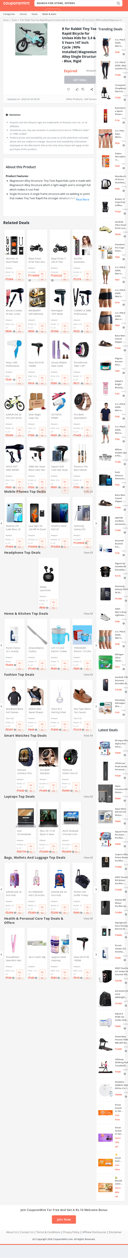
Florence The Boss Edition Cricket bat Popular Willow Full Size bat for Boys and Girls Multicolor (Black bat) (82, 468)
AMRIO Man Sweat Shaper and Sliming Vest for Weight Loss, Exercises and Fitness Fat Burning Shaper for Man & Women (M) (37, 710)
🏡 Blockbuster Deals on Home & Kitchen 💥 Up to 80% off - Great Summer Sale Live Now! (119, 1180)
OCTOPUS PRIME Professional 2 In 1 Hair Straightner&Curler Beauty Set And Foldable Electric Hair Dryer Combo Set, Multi (59, 416)
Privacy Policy (71, 1232)
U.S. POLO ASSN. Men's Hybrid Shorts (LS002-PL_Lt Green (120, 430)
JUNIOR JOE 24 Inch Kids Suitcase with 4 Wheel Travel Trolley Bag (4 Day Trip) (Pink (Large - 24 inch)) (14, 893)
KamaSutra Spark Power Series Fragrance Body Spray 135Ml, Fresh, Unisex (120, 111)
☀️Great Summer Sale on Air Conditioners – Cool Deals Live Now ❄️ (119, 1158)
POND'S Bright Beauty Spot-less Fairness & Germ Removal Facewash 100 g (120, 384)
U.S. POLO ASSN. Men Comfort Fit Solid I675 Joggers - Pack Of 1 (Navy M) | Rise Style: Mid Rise (121, 65)
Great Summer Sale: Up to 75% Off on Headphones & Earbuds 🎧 (119, 1131)
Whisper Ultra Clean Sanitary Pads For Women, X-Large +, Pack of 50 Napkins (120, 657)
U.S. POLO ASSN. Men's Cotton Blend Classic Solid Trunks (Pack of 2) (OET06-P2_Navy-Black (120, 293)
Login (34, 12)
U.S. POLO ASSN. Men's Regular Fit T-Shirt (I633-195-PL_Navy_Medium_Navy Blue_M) (120, 407)
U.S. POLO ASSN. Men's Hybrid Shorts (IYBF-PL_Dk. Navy (120, 43)
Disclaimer (115, 1232)
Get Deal (80, 80)
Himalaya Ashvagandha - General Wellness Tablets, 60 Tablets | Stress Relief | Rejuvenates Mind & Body (120, 703)
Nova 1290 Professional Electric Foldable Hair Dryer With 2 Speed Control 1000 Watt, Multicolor (13, 364)
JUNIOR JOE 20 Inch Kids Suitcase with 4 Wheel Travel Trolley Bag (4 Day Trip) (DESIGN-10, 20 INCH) (59, 893)
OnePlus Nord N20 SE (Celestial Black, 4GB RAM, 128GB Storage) (59, 527)
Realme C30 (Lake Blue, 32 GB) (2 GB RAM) (14, 527)
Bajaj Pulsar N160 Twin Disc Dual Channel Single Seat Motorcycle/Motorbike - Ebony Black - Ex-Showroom (37, 260)
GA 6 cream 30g (37, 957)
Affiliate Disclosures (94, 1232)
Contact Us (27, 1232)
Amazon (91, 70)
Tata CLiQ (9, 718)
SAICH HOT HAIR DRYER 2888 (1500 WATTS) (12, 468)
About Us (12, 1232)
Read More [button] (82, 199)
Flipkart (8, 535)
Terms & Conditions (48, 1232)
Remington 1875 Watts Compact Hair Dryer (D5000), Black (58, 312)
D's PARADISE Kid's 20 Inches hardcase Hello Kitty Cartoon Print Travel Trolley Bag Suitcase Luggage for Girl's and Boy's (37, 893)
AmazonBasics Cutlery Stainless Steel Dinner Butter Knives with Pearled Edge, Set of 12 (36, 649)
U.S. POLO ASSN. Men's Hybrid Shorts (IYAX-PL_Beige (120, 270)
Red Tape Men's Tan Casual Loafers (82, 710)
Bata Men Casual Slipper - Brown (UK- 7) (121, 498)
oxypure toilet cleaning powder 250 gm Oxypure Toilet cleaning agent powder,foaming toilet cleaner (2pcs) (59, 959)
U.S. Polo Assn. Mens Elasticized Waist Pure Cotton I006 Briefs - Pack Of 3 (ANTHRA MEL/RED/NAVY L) (120, 134)
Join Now (64, 1219)
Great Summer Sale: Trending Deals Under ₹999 (119, 1108)
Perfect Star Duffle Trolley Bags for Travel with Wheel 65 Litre (82, 893)
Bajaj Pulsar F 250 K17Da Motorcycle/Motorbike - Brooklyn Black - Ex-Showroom (59, 260)
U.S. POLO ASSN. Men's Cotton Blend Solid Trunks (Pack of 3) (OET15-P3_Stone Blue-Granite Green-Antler (121, 635)
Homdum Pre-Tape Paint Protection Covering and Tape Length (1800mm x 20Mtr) (120, 247)
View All (88, 552)
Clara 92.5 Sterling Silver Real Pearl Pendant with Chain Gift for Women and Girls (58, 710)
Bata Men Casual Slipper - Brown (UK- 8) (121, 339)
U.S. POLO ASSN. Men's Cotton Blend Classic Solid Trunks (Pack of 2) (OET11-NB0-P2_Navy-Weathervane (120, 316)
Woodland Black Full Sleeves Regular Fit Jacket (14, 710)
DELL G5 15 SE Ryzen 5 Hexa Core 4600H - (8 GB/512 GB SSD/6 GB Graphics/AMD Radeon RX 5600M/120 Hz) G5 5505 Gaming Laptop (48, 832)
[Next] (96, 523)
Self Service (90, 99)
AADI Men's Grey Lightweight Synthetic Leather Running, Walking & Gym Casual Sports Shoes (121, 612)
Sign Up (53, 12)
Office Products (74, 99)
